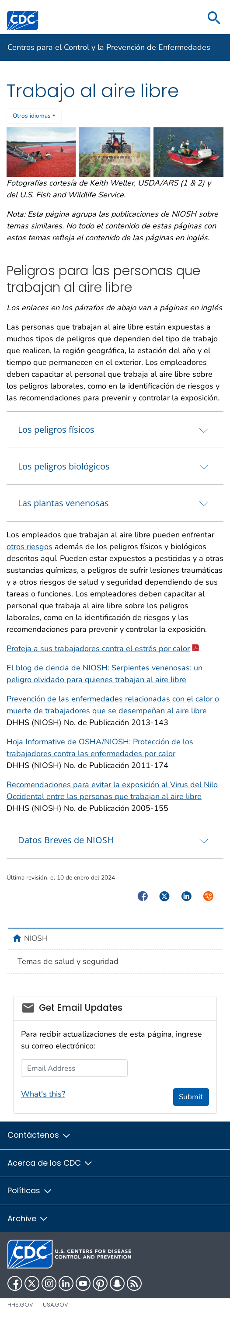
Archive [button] (28, 1218)
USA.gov (55, 1304)
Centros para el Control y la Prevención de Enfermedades (108, 47)
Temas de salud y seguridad (67, 961)
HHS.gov (20, 1304)
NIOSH (36, 938)
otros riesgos (29, 546)
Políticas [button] (29, 1190)
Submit (191, 1097)
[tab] (115, 429)
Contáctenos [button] (39, 1134)
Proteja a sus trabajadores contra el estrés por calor (103, 648)
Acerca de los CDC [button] (50, 1162)
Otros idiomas (32, 116)
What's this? (43, 1094)
